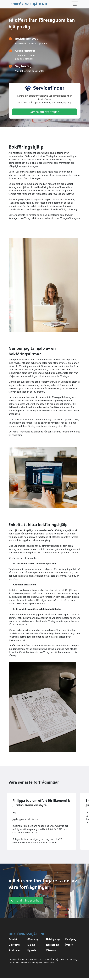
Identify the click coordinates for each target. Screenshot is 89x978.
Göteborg (32, 939)
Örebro (69, 944)
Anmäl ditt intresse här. (26, 900)
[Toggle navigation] (75, 4)
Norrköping (52, 944)
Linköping (14, 944)
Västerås (51, 950)
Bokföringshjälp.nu (28, 4)
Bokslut (13, 939)
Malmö (31, 944)
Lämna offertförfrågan (44, 112)
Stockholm (14, 950)
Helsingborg (53, 939)
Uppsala (31, 950)
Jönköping (70, 939)
